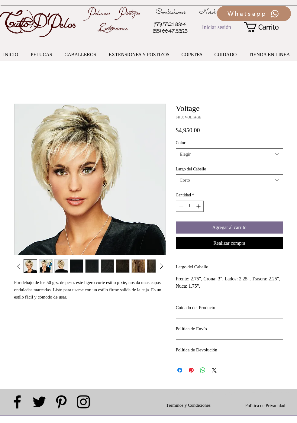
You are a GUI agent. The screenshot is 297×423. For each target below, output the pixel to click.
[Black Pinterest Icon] (61, 402)
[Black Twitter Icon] (39, 402)
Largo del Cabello (191, 169)
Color (181, 142)
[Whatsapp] (254, 13)
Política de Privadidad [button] (265, 405)
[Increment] (199, 206)
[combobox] (229, 154)
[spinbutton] (189, 206)
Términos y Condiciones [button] (188, 405)
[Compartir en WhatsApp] (202, 370)
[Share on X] (214, 370)
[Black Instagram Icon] (83, 402)
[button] (266, 27)
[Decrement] (180, 206)
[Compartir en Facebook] (179, 370)
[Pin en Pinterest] (191, 370)
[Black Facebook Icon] (17, 402)
